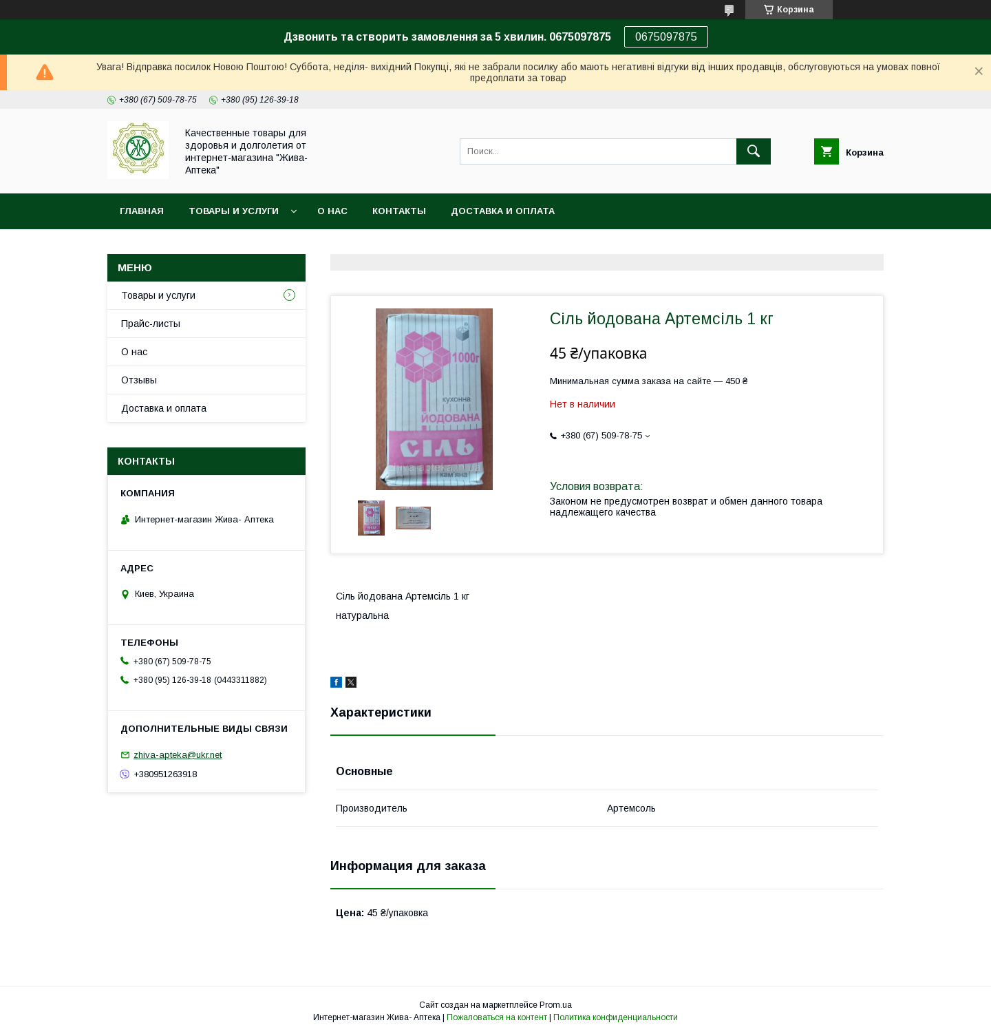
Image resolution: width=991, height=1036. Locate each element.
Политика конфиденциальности (615, 1017)
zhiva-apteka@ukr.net (178, 755)
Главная (142, 211)
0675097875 (666, 37)
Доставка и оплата (503, 211)
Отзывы (139, 379)
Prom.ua (556, 1005)
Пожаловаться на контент (497, 1017)
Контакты (399, 211)
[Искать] (753, 151)
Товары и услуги (234, 211)
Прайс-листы (150, 323)
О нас (332, 211)
